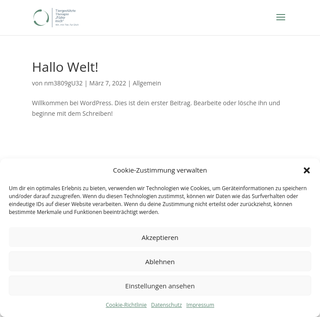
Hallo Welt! (65, 67)
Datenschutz (166, 305)
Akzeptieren (159, 237)
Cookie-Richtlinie (126, 305)
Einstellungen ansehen (160, 285)
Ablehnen (160, 261)
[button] (306, 170)
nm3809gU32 (63, 83)
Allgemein (147, 83)
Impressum (200, 305)
